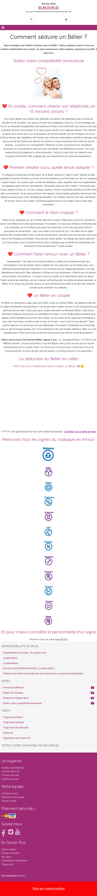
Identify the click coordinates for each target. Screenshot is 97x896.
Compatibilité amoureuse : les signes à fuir (24, 652)
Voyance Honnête (10, 853)
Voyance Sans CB (10, 771)
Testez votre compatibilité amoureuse (48, 703)
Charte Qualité (8, 849)
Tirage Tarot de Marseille (15, 727)
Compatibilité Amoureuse (14, 860)
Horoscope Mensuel (48, 687)
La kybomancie (10, 663)
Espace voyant (8, 800)
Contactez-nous (9, 793)
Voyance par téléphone (13, 767)
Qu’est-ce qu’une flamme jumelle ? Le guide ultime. (28, 668)
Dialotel (21, 875)
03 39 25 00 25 (48, 7)
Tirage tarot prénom (13, 717)
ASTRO (64, 639)
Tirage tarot (7, 864)
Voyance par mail (10, 775)
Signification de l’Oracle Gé (16, 738)
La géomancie (10, 658)
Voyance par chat (10, 779)
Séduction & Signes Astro (48, 698)
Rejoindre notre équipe (12, 797)
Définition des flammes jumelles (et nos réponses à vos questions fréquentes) (43, 673)
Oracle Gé (8, 732)
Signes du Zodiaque (48, 692)
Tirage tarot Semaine (13, 722)
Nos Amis (6, 857)
